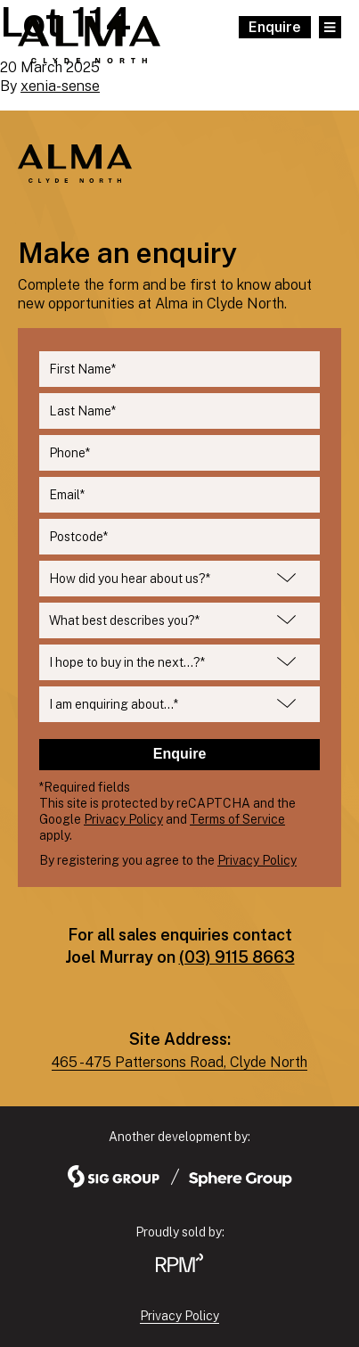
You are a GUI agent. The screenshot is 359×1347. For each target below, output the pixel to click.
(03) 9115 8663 (237, 957)
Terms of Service (237, 819)
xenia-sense (60, 86)
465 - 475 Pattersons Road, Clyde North (179, 1062)
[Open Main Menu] (330, 27)
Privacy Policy (123, 819)
